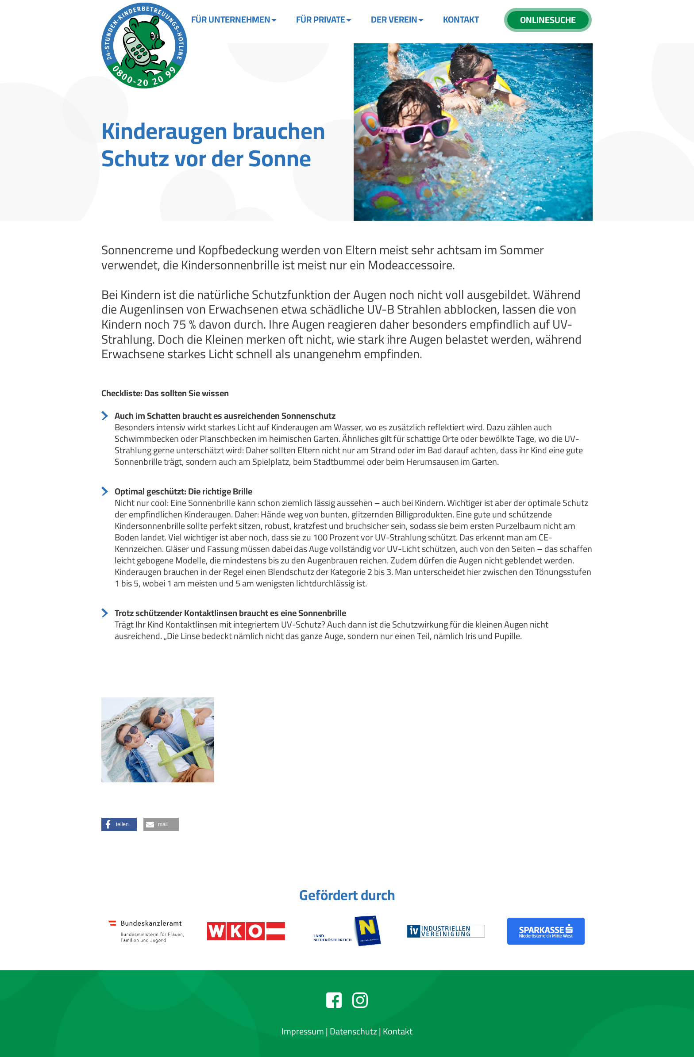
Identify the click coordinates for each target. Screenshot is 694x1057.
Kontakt (398, 1031)
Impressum (302, 1031)
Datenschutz (353, 1031)
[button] (119, 824)
